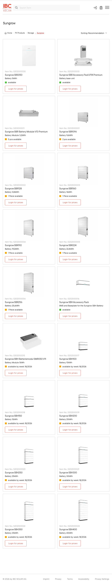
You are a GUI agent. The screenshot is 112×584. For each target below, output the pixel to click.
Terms (70, 579)
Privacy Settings (102, 579)
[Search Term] (46, 8)
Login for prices (15, 88)
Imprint (46, 579)
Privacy (58, 579)
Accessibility (83, 579)
